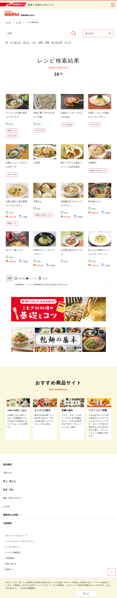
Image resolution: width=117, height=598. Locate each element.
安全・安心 (8, 489)
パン (34, 42)
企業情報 (7, 523)
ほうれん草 (56, 42)
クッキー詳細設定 (12, 552)
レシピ (6, 506)
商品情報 (7, 464)
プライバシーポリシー (16, 536)
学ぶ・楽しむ (9, 481)
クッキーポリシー (12, 547)
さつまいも (15, 42)
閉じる (86, 594)
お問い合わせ (10, 564)
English (9, 569)
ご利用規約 (9, 558)
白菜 (40, 42)
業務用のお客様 (12, 515)
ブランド (7, 473)
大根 (47, 42)
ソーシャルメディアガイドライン (19, 541)
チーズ (67, 42)
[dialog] (58, 588)
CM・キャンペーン (12, 498)
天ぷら (26, 42)
